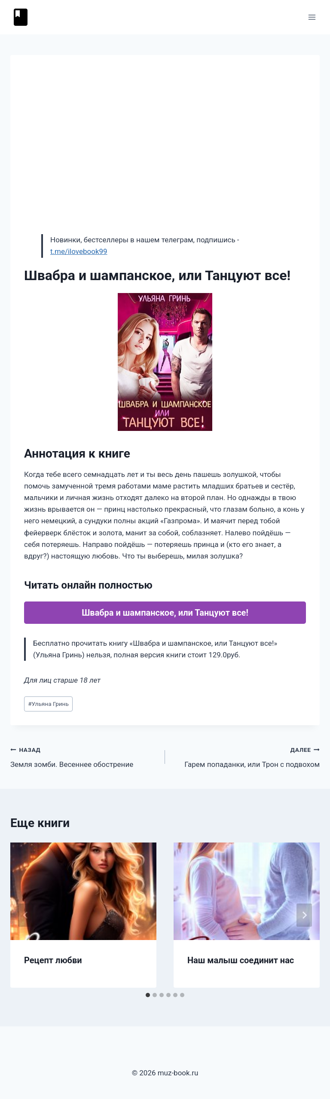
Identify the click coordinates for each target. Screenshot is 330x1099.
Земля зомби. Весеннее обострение (84, 756)
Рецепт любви (53, 960)
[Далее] (304, 915)
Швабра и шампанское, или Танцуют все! (165, 613)
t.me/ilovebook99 (78, 251)
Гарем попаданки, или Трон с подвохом (246, 756)
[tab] (148, 995)
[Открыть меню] (312, 17)
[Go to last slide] (26, 915)
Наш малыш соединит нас (240, 960)
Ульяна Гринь (48, 703)
